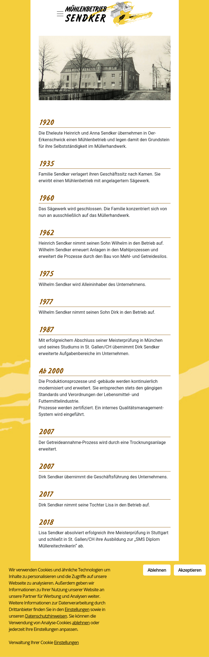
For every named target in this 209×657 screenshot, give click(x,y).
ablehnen (81, 623)
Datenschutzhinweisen (46, 616)
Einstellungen (77, 609)
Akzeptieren (189, 570)
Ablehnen (156, 570)
